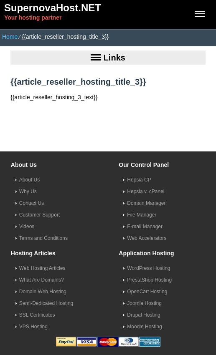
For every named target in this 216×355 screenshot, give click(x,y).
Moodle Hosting (144, 327)
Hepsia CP (139, 180)
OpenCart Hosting (147, 292)
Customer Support (39, 215)
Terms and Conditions (43, 238)
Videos (26, 226)
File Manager (141, 215)
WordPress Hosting (148, 268)
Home (10, 36)
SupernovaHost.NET (52, 7)
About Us (29, 180)
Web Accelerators (146, 238)
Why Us (28, 191)
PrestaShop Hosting (149, 280)
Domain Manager (146, 203)
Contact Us (31, 203)
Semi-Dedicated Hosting (46, 303)
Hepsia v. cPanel (145, 191)
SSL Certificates (37, 315)
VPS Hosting (33, 327)
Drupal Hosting (143, 315)
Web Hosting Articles (42, 268)
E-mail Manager (145, 226)
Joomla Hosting (144, 303)
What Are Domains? (41, 280)
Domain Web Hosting (42, 292)
